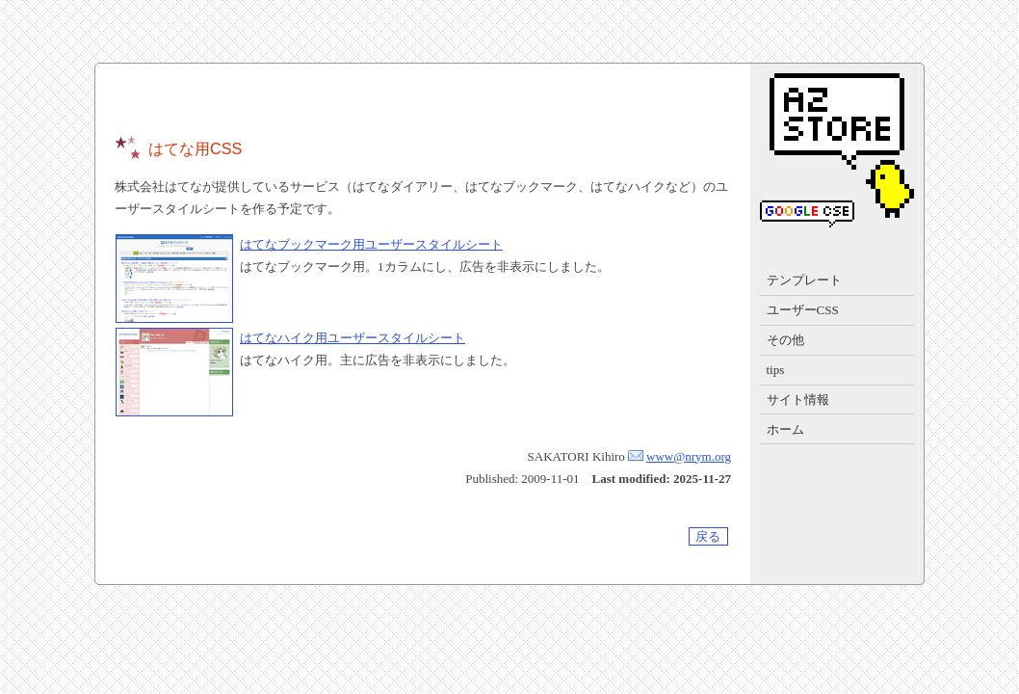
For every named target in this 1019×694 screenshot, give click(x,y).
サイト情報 (798, 399)
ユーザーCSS (803, 310)
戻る (707, 536)
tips (776, 369)
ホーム (785, 429)
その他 (785, 340)
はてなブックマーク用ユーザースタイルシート (371, 244)
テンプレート (804, 280)
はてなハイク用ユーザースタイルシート (352, 338)
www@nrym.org (688, 456)
